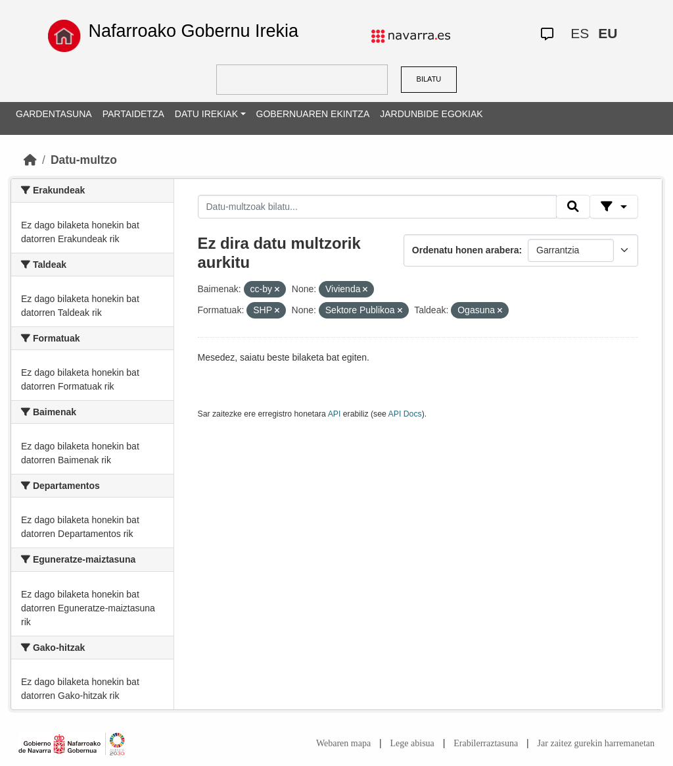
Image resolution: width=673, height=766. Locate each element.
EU (607, 33)
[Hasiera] (30, 159)
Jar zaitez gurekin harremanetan (596, 743)
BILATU (429, 79)
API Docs (405, 414)
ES (579, 33)
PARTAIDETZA (133, 114)
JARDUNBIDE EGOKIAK (431, 114)
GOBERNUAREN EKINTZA (313, 114)
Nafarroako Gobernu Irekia (193, 31)
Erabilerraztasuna (485, 743)
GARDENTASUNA (54, 114)
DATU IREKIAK (206, 114)
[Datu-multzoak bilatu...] (377, 206)
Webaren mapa (343, 743)
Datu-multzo (84, 159)
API (334, 414)
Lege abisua (412, 743)
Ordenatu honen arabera (465, 250)
